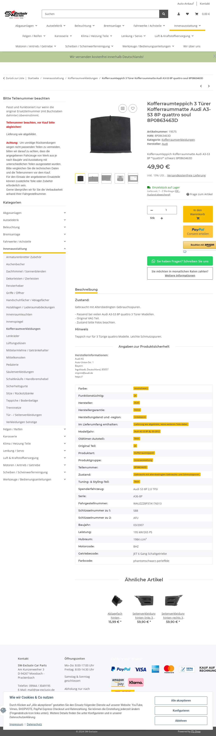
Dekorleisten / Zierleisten (22, 278)
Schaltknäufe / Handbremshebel (27, 379)
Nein (136, 438)
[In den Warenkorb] (78, 99)
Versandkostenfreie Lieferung (186, 175)
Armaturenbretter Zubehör (23, 257)
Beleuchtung (11, 227)
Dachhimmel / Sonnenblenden (26, 271)
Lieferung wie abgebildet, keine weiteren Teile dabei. (161, 424)
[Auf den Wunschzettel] (133, 108)
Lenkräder (12, 336)
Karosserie (10, 436)
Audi (136, 402)
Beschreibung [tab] (86, 289)
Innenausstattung (143, 460)
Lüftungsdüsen (16, 343)
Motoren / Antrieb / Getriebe (21, 465)
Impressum (16, 724)
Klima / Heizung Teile (17, 443)
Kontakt (205, 3)
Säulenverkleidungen (20, 372)
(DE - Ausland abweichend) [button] (163, 192)
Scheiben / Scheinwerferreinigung (25, 472)
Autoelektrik (11, 220)
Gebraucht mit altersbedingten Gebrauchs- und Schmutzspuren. (167, 474)
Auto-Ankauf (186, 3)
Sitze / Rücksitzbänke (20, 393)
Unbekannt (140, 417)
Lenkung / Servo (13, 451)
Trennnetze (13, 407)
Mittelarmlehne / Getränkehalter (27, 350)
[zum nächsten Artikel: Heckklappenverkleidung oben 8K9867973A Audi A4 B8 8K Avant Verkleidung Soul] (209, 86)
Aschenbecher (15, 264)
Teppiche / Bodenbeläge (22, 400)
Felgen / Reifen (13, 429)
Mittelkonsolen (15, 357)
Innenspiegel (14, 321)
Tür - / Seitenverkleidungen (24, 415)
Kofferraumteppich (144, 453)
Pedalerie (12, 364)
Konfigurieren (181, 710)
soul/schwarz (141, 388)
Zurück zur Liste (15, 78)
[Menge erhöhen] (161, 218)
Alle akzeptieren (181, 700)
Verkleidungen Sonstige (21, 422)
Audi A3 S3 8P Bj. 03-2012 (147, 431)
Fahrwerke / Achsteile (17, 241)
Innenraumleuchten (19, 314)
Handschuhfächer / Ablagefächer (27, 300)
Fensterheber (15, 286)
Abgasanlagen (12, 213)
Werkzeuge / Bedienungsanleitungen (27, 479)
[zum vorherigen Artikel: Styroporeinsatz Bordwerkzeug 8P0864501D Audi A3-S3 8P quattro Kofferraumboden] (201, 86)
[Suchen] (100, 14)
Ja (135, 395)
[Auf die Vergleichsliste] (122, 108)
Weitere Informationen (180, 275)
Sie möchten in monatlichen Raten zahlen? (180, 273)
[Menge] (166, 210)
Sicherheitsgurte (17, 386)
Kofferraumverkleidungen (178, 140)
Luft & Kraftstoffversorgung (20, 458)
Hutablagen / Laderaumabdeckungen (30, 307)
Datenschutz (34, 724)
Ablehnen (181, 720)
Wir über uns (191, 46)
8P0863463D (140, 467)
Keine (137, 410)
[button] (178, 14)
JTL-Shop (195, 731)
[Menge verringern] (151, 210)
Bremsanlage (11, 234)
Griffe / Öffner (15, 293)
